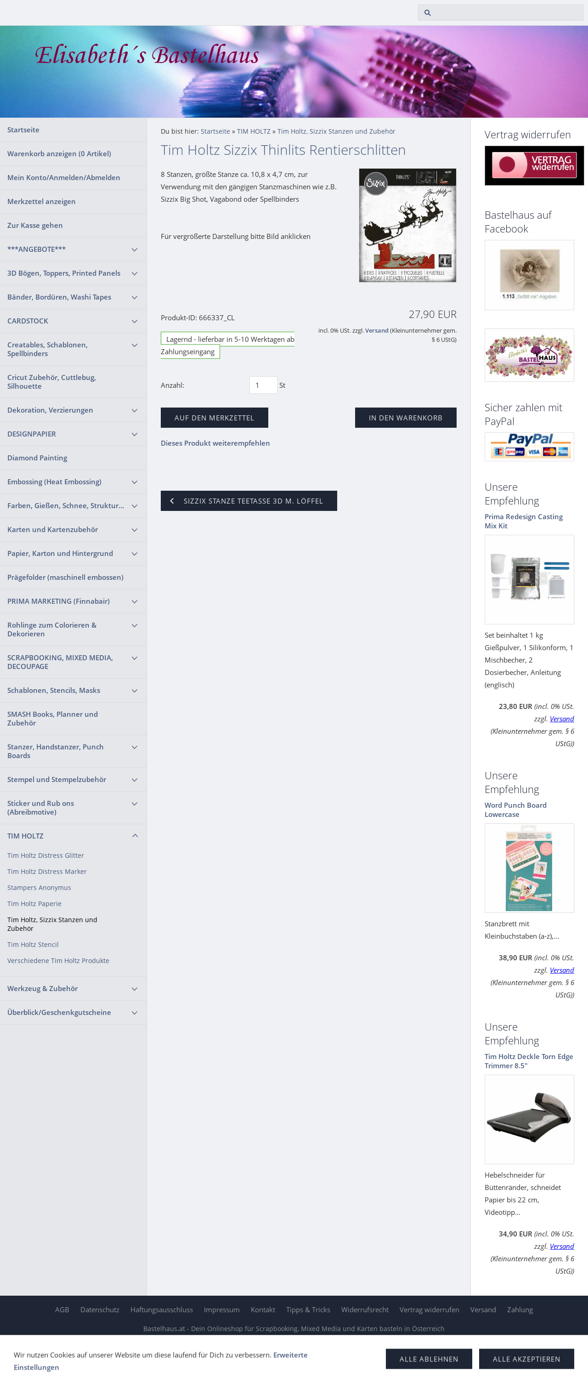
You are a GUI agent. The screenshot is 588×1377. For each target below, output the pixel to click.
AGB (62, 1309)
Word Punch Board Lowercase (516, 809)
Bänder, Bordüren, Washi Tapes (59, 296)
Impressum (222, 1309)
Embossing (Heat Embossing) (54, 481)
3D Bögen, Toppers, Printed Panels (63, 273)
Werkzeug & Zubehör (42, 988)
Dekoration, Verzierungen (50, 409)
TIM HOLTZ (25, 835)
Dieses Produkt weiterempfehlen (215, 443)
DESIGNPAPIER (31, 433)
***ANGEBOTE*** (36, 249)
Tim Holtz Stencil (33, 945)
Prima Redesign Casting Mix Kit (524, 521)
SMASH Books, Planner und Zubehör (52, 718)
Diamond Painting (37, 457)
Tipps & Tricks (308, 1309)
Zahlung (520, 1309)
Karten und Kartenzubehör (52, 529)
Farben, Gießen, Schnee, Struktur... (65, 505)
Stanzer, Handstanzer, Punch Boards (55, 751)
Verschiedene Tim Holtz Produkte (58, 961)
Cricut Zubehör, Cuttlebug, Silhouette (51, 382)
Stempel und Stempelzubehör (56, 779)
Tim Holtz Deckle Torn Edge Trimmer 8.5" (529, 1061)
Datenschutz (99, 1309)
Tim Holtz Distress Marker (47, 871)
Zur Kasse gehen (35, 225)
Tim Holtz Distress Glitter (45, 855)
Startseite (23, 129)
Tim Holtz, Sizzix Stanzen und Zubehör (52, 924)
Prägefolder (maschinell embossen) (65, 577)
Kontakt (263, 1309)
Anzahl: (172, 385)
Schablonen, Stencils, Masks (53, 690)
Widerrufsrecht (365, 1309)
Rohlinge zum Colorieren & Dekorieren (51, 629)
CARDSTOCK (27, 320)
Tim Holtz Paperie (34, 904)
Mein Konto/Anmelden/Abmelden (63, 177)
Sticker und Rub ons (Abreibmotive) (40, 807)
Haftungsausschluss (161, 1309)
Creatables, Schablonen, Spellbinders (47, 349)
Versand (377, 330)
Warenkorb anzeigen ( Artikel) (59, 153)
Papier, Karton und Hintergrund (60, 553)
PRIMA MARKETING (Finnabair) (58, 601)
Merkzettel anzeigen (41, 201)
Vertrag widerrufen (429, 1309)
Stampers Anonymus (39, 888)
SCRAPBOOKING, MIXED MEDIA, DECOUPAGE (60, 662)
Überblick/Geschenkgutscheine (59, 1012)
